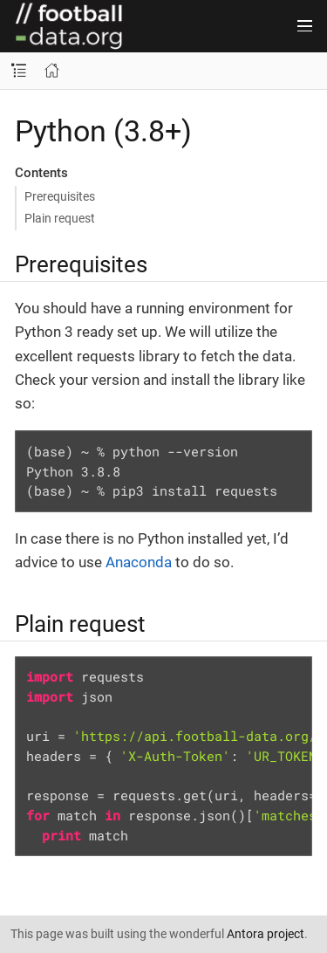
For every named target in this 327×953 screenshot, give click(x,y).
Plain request (59, 218)
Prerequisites (59, 196)
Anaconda (139, 562)
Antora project (265, 934)
